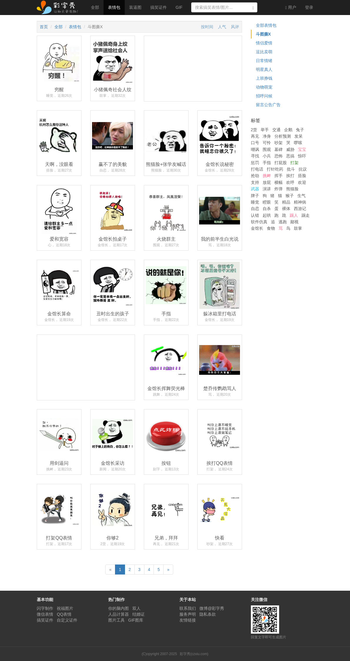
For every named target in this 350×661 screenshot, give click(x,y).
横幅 (278, 182)
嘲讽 (255, 149)
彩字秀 (59, 7)
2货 (254, 129)
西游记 (300, 208)
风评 (235, 26)
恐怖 (278, 156)
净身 (267, 136)
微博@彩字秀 (211, 608)
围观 (267, 149)
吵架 (278, 142)
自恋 (255, 208)
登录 (309, 7)
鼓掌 (298, 228)
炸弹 (278, 189)
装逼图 (135, 7)
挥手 (278, 175)
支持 (255, 182)
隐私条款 (207, 614)
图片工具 (116, 620)
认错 (255, 215)
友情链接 (187, 620)
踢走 (305, 215)
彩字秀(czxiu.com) (194, 654)
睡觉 (255, 202)
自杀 (267, 208)
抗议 (303, 169)
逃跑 (283, 221)
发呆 (298, 136)
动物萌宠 (264, 87)
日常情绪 (264, 60)
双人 (136, 608)
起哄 (267, 215)
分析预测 (282, 136)
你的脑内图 (118, 608)
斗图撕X (263, 34)
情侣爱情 (264, 43)
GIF (179, 7)
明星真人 (264, 69)
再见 (255, 136)
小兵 (267, 156)
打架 (294, 162)
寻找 (255, 156)
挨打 (290, 175)
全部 (95, 7)
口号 (255, 142)
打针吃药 (275, 169)
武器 (255, 189)
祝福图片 (65, 608)
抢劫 (255, 175)
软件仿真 (259, 221)
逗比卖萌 (264, 51)
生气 (301, 195)
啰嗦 (298, 142)
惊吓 (302, 156)
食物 (271, 228)
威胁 (290, 149)
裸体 (286, 208)
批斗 (291, 169)
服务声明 (187, 614)
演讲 (267, 189)
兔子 (300, 129)
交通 (276, 129)
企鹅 (288, 129)
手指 (267, 162)
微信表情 (45, 614)
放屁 (267, 182)
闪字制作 (45, 608)
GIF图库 (135, 620)
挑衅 (267, 175)
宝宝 (302, 149)
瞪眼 (267, 202)
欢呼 (290, 182)
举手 (265, 129)
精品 (286, 202)
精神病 (300, 202)
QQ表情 (64, 614)
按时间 (207, 26)
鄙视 (294, 221)
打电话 (257, 169)
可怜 (267, 142)
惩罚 (255, 162)
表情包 (114, 7)
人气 (222, 26)
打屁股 (280, 162)
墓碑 (278, 149)
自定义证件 (67, 620)
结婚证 (138, 614)
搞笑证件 (158, 7)
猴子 (290, 195)
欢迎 (302, 182)
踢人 (294, 215)
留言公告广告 (268, 104)
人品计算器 (118, 614)
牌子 (255, 195)
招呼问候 (264, 96)
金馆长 (257, 228)
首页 (44, 26)
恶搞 (290, 156)
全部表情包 (266, 25)
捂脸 (302, 175)
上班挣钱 (264, 78)
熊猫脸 (292, 189)
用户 (290, 7)
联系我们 (187, 608)
